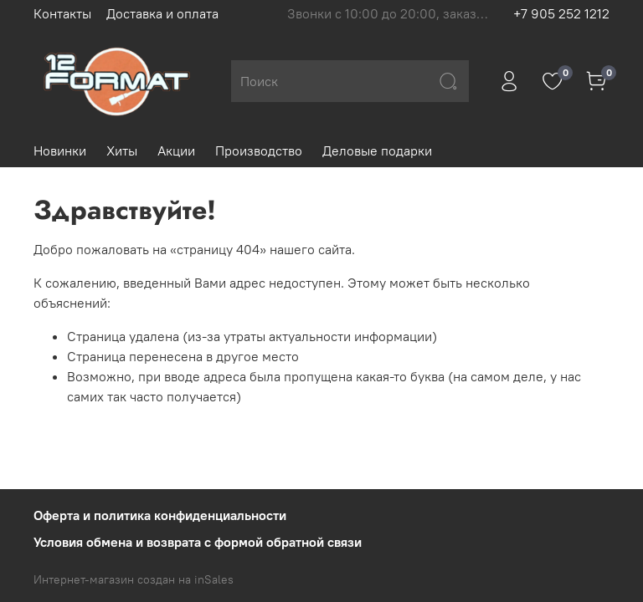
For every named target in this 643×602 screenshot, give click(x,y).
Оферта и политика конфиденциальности (159, 515)
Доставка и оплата (162, 13)
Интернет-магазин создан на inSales (133, 579)
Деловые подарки (377, 150)
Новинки (59, 150)
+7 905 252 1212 (561, 13)
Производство (258, 150)
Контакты (62, 13)
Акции (176, 150)
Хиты (121, 150)
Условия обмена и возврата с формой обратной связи (197, 541)
